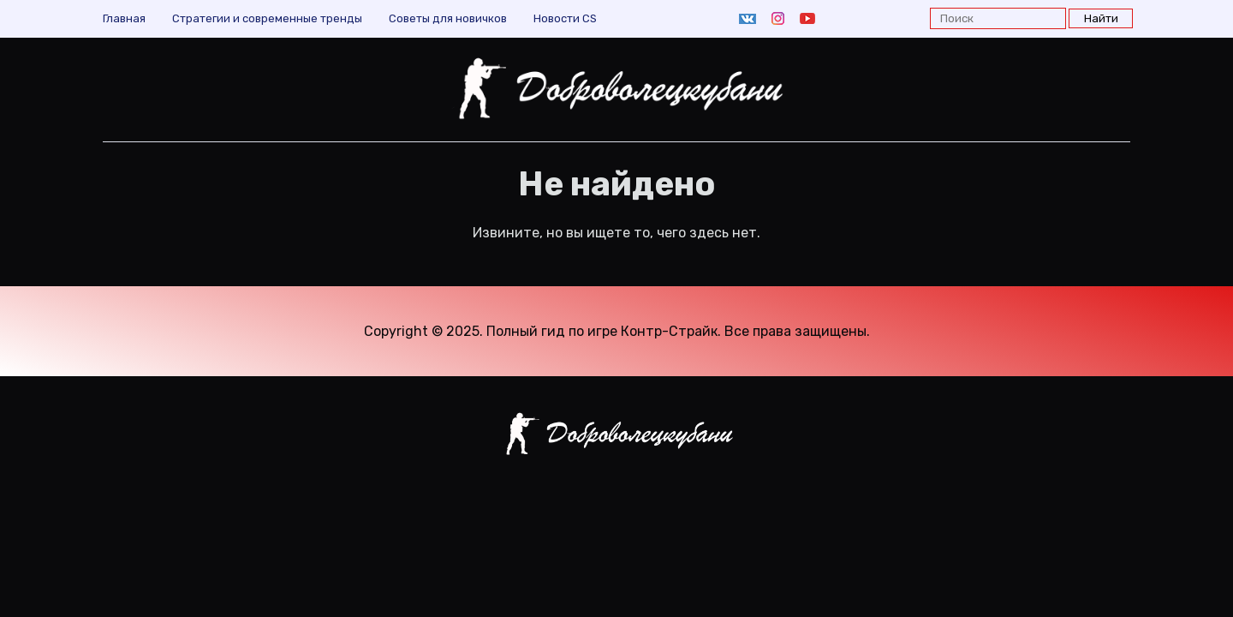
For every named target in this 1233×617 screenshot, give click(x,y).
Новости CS (565, 18)
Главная (124, 18)
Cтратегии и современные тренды (267, 18)
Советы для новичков (448, 18)
